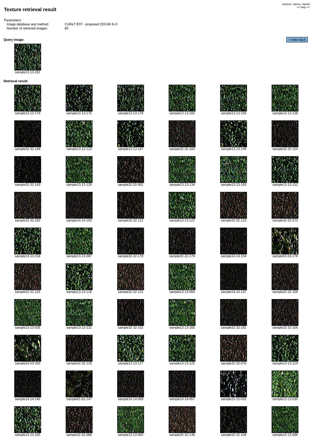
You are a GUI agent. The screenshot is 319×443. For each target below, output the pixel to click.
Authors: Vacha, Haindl (296, 4)
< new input (297, 39)
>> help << (303, 7)
